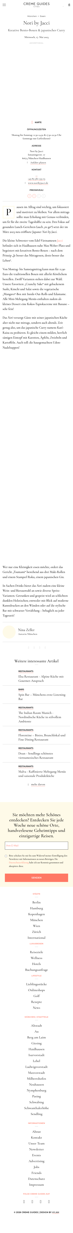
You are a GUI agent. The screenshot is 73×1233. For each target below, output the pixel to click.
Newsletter (36, 1149)
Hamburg (36, 908)
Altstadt (36, 1026)
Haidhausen (36, 1049)
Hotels (36, 964)
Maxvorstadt (36, 1073)
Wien (36, 926)
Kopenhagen (36, 914)
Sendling (36, 1114)
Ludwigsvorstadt (36, 1067)
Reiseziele (36, 952)
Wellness (36, 958)
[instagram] (32, 1203)
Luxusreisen (36, 944)
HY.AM (55, 1212)
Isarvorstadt (37, 1055)
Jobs (36, 1167)
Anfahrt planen (38, 162)
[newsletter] (49, 1203)
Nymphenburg (36, 1090)
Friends (36, 1173)
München (36, 920)
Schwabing (36, 1102)
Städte (36, 894)
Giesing (36, 1043)
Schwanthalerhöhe (36, 1108)
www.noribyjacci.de (38, 183)
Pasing (36, 1096)
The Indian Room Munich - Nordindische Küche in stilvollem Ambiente (39, 717)
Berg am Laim (36, 1037)
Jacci (60, 240)
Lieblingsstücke (36, 984)
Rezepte (36, 1002)
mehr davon (38, 784)
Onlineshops (36, 990)
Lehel (36, 1061)
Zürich (36, 932)
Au (36, 1031)
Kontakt (36, 1137)
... (36, 175)
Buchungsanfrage (36, 970)
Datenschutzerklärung (19, 862)
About (36, 1132)
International (36, 938)
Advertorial (36, 43)
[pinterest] (41, 1203)
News (36, 1008)
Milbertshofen (36, 1079)
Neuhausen (36, 1084)
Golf (36, 996)
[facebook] (24, 1203)
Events (36, 1155)
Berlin (36, 902)
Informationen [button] (36, 1123)
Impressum (36, 1185)
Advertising (36, 1161)
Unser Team (37, 1143)
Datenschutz (36, 1179)
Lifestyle (36, 976)
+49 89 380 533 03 (36, 178)
